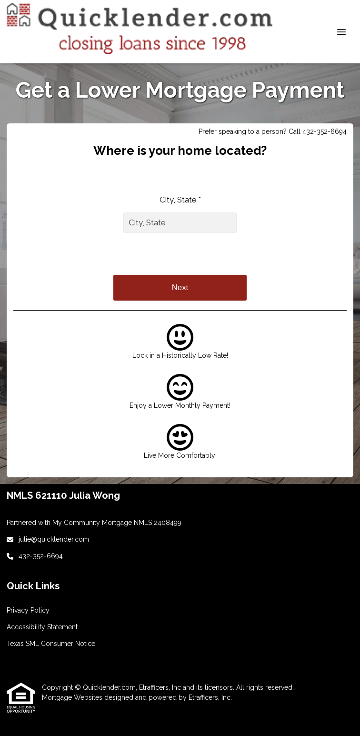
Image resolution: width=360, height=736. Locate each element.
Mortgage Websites (73, 697)
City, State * (180, 199)
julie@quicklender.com (54, 539)
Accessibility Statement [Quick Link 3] (42, 627)
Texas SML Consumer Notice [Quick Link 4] (51, 643)
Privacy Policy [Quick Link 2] (28, 610)
